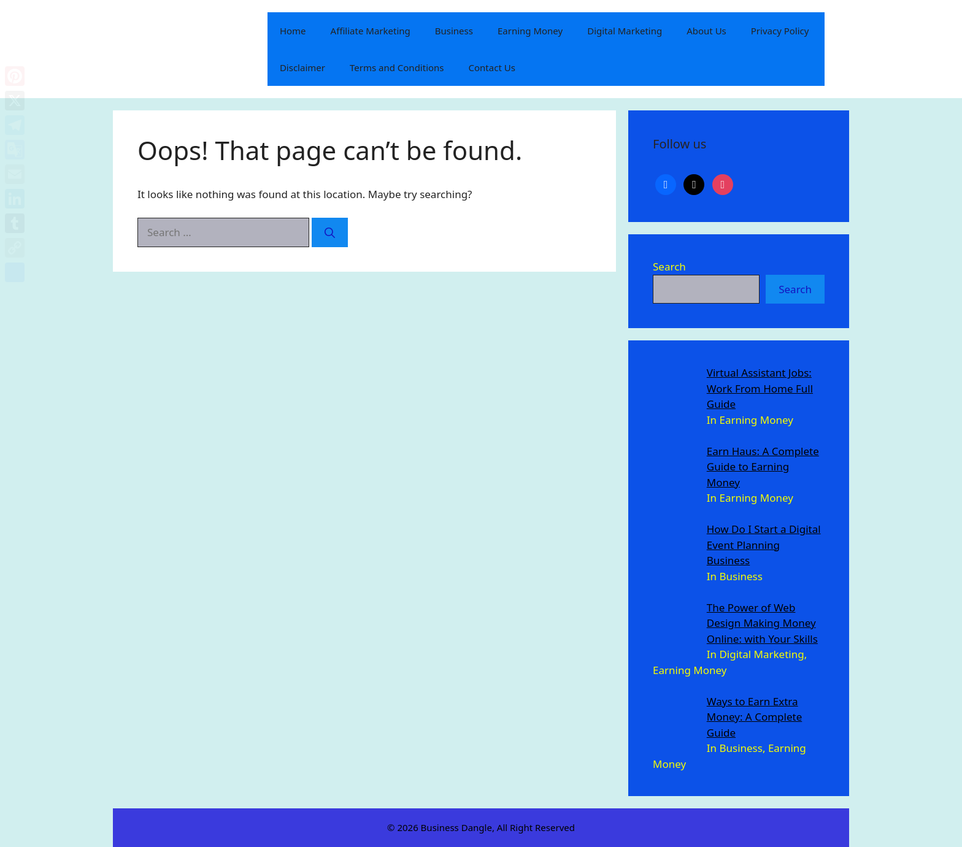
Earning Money (530, 31)
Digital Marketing (624, 31)
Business (454, 31)
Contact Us (492, 67)
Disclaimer (302, 67)
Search (669, 266)
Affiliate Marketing (370, 31)
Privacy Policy (780, 31)
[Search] (330, 232)
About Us (706, 31)
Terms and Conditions (397, 67)
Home (293, 31)
